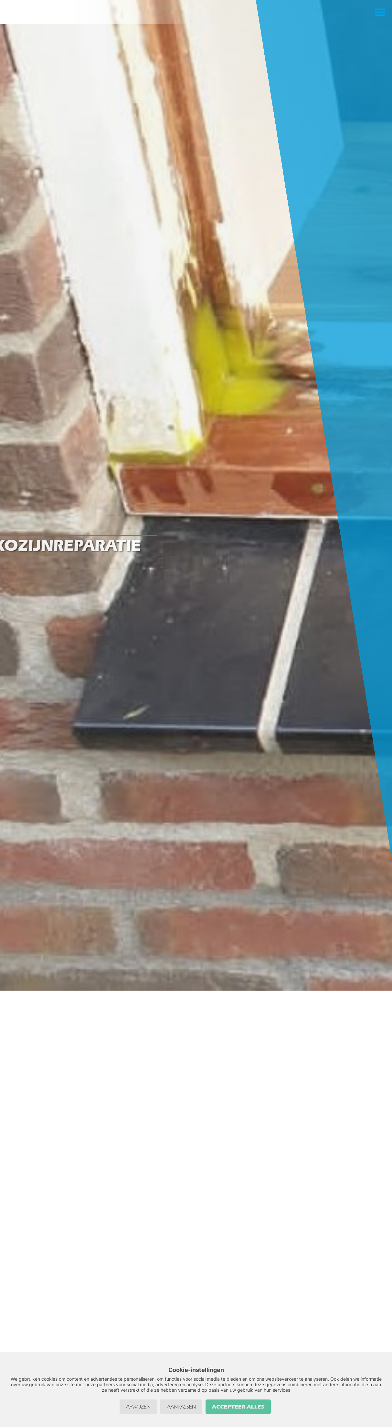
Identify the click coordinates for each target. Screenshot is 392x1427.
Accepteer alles (238, 1406)
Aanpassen (181, 1407)
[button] (380, 16)
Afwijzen (138, 1407)
